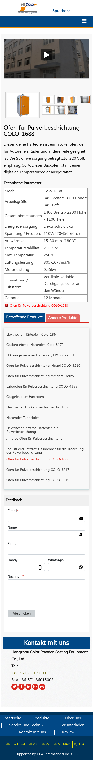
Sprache (61, 11)
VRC (33, 744)
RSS (46, 744)
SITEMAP (62, 744)
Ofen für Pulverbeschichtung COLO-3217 (37, 470)
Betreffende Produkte (24, 317)
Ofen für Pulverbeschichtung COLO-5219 (37, 480)
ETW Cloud (15, 744)
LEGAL (80, 744)
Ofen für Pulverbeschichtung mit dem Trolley (40, 376)
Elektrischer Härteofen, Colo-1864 (32, 334)
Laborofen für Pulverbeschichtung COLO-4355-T (43, 386)
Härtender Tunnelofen (23, 418)
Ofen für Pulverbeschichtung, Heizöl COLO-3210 (43, 366)
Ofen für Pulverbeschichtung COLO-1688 (39, 306)
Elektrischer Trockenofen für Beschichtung (37, 407)
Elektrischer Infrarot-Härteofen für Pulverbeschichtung (32, 430)
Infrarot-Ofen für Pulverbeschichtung (34, 438)
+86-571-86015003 (28, 673)
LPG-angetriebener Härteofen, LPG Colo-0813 (41, 355)
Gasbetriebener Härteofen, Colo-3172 (35, 345)
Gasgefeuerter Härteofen (25, 397)
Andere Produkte (62, 318)
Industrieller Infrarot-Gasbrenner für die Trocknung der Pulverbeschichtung (45, 451)
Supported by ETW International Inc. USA (46, 754)
